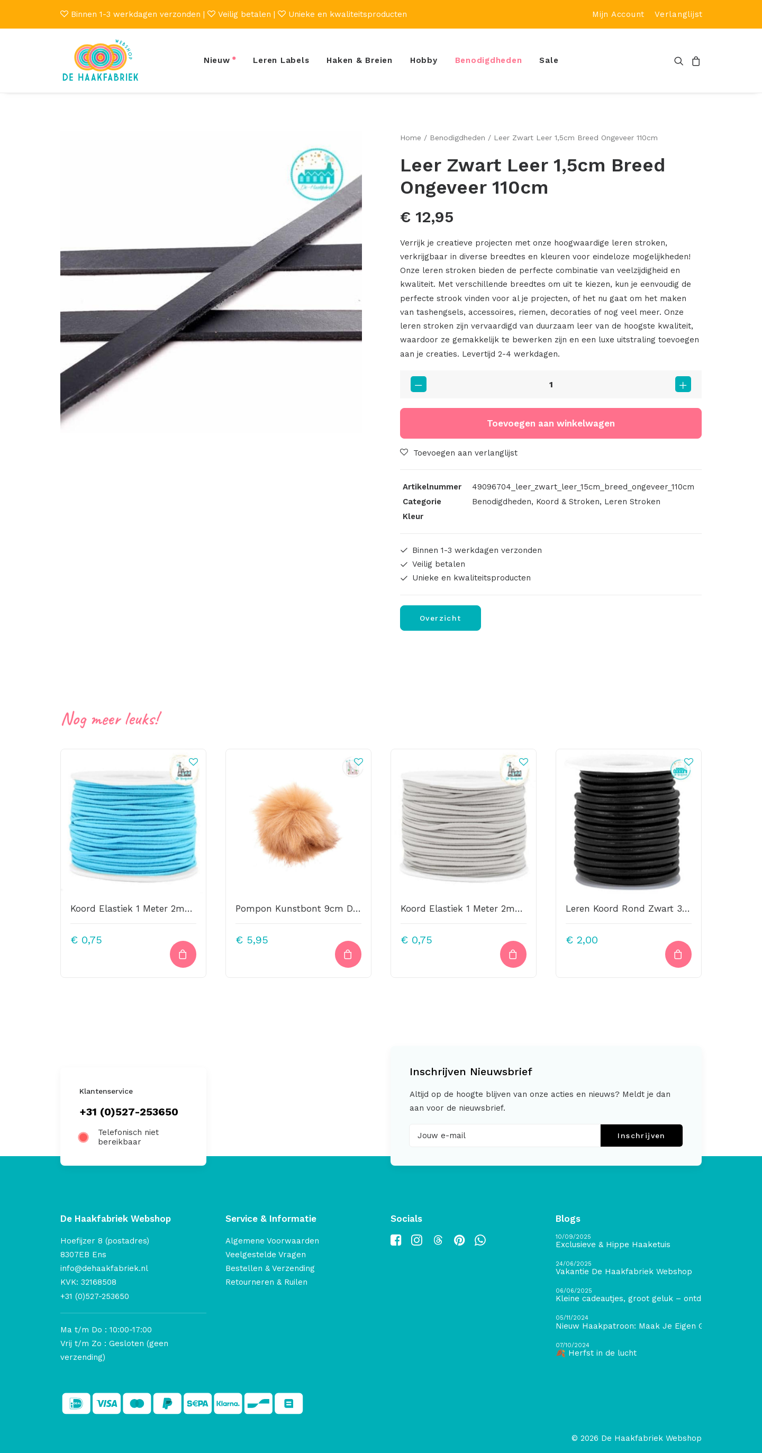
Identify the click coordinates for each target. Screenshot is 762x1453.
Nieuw (217, 60)
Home (410, 137)
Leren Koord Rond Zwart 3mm (633, 908)
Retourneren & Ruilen (266, 1282)
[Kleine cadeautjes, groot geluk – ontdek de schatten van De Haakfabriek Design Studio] (629, 1295)
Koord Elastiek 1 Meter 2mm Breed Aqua (158, 908)
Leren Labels (281, 60)
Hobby (424, 60)
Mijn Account (618, 14)
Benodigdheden (488, 60)
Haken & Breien (359, 60)
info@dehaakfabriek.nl (104, 1268)
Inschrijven (641, 1135)
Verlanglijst (679, 14)
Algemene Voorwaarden (272, 1241)
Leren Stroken (632, 501)
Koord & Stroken (568, 501)
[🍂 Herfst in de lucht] (629, 1350)
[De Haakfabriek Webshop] (100, 60)
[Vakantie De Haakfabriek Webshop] (629, 1268)
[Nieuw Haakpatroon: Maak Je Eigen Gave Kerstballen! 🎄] (629, 1322)
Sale (548, 60)
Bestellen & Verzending (270, 1268)
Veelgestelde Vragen (265, 1254)
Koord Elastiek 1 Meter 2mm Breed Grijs (487, 908)
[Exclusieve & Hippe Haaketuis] (629, 1241)
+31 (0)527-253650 (128, 1111)
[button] (680, 61)
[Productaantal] (551, 384)
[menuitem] (618, 14)
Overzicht (440, 617)
